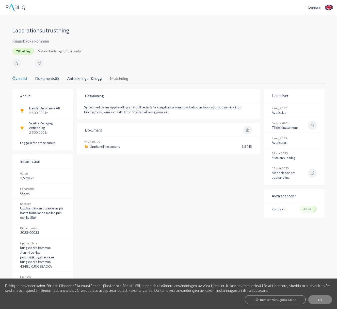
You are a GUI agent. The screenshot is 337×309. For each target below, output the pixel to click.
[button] (16, 63)
